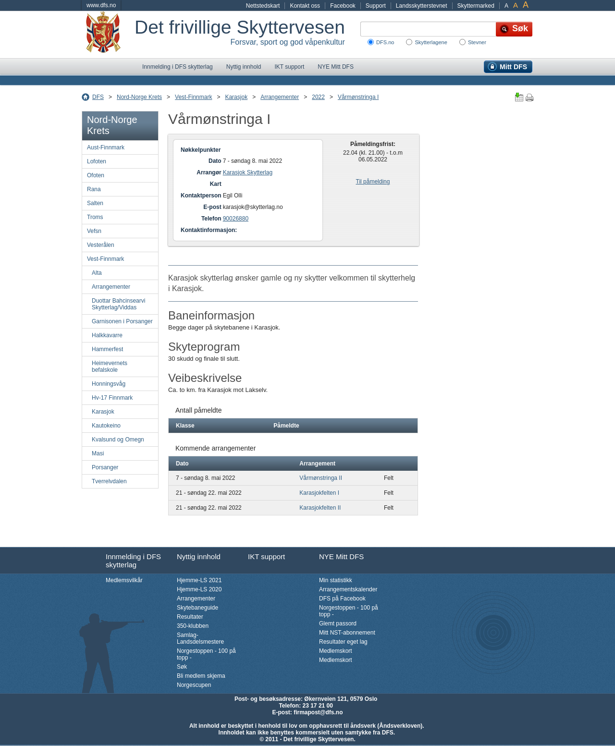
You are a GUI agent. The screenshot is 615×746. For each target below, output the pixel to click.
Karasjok (236, 97)
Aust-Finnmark (105, 147)
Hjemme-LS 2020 (199, 589)
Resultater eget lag (343, 641)
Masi (98, 453)
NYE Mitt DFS (336, 66)
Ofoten (95, 175)
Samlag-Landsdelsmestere (200, 638)
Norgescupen (194, 685)
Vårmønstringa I (358, 97)
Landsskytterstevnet (421, 5)
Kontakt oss (305, 5)
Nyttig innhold (243, 66)
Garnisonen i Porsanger (122, 321)
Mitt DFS (513, 67)
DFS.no (385, 42)
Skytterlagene (431, 42)
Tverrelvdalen (109, 481)
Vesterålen (100, 245)
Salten (95, 203)
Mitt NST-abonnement (347, 632)
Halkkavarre (107, 335)
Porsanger (105, 467)
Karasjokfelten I (319, 492)
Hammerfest (107, 349)
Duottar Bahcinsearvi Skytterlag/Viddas (118, 304)
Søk (182, 666)
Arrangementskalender (348, 589)
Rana (94, 189)
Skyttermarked (475, 5)
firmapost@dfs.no (318, 712)
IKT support (289, 66)
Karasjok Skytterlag (247, 172)
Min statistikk (335, 580)
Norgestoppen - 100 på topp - (206, 654)
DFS (98, 97)
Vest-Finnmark (193, 97)
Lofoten (96, 161)
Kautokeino (106, 425)
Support (376, 5)
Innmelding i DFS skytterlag (177, 66)
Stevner (477, 42)
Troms (95, 217)
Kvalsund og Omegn (118, 439)
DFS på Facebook (342, 598)
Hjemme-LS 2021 (199, 580)
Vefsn (94, 231)
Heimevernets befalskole (109, 366)
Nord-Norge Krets (139, 97)
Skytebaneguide (197, 607)
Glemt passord (338, 623)
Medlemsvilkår (124, 580)
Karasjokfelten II (320, 507)
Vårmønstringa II (320, 478)
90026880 (235, 218)
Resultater (190, 616)
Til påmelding (373, 181)
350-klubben (193, 626)
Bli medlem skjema (201, 676)
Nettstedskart (263, 5)
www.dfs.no (101, 5)
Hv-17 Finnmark (112, 397)
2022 (318, 97)
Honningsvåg (108, 383)
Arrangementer (279, 97)
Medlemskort (335, 651)
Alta (97, 272)
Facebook (343, 5)
